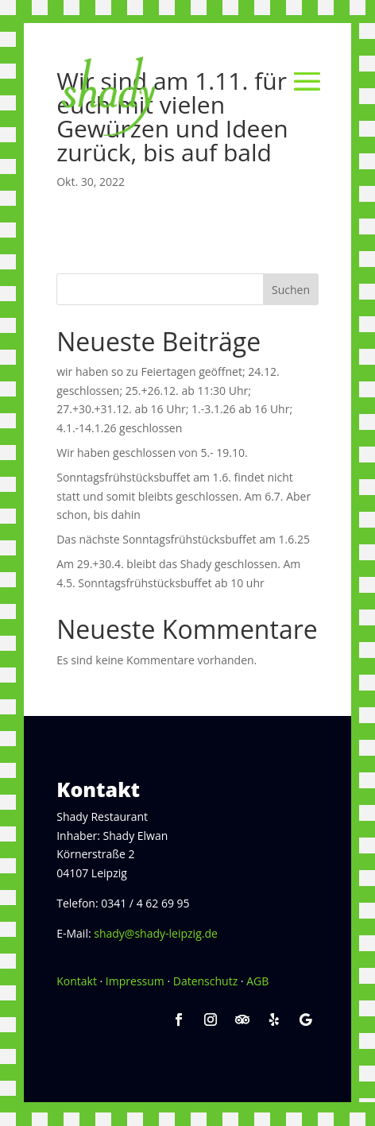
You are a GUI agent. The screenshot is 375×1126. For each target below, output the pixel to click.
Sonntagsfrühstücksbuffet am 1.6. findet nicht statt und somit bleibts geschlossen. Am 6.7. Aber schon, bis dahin (183, 496)
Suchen (291, 289)
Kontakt (76, 981)
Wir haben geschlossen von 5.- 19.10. (151, 452)
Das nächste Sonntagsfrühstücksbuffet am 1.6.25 (183, 539)
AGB (257, 981)
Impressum (135, 981)
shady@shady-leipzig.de (156, 933)
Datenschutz (205, 981)
